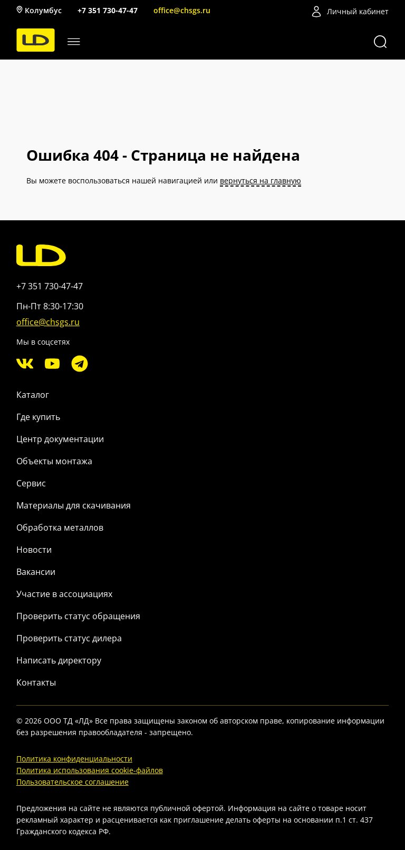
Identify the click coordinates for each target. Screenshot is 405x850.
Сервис (31, 483)
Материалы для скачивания (73, 505)
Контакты (36, 682)
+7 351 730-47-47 (108, 10)
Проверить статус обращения (78, 616)
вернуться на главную (260, 180)
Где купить (38, 417)
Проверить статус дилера (69, 638)
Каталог (32, 394)
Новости (34, 549)
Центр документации (60, 439)
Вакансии (35, 572)
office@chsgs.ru (181, 10)
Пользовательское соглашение (72, 782)
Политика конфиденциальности (74, 759)
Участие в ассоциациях (64, 594)
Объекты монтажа (54, 461)
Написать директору (58, 660)
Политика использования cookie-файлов (89, 770)
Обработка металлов (59, 527)
